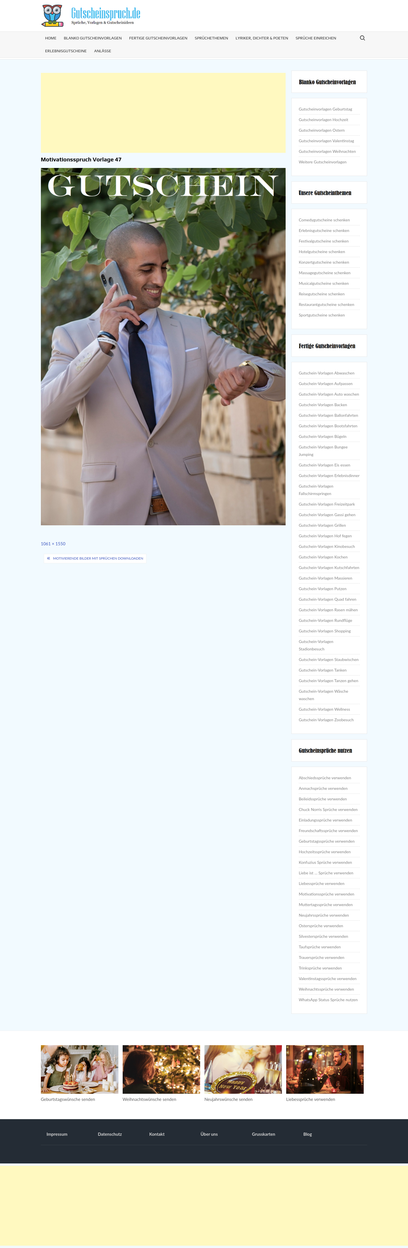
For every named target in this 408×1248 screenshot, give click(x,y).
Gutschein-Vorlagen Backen (323, 404)
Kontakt (157, 1134)
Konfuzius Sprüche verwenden (325, 862)
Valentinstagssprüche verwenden (328, 978)
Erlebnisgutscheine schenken (324, 230)
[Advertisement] (163, 113)
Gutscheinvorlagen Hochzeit (323, 119)
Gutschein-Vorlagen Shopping (325, 630)
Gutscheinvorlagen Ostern (322, 130)
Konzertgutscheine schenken (324, 262)
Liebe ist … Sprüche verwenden (326, 872)
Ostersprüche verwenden (321, 925)
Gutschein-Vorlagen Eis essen (324, 464)
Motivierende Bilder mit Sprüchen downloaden (98, 558)
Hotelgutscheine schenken (322, 251)
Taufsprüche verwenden (320, 946)
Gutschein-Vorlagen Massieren (325, 578)
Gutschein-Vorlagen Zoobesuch (326, 719)
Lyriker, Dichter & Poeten (262, 38)
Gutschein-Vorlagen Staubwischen (329, 659)
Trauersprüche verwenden (322, 957)
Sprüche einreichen (316, 38)
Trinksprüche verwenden (320, 967)
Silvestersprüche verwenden (323, 936)
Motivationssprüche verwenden (326, 894)
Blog (307, 1134)
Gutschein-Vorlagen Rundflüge (325, 620)
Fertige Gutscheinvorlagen (158, 38)
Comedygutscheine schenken (324, 219)
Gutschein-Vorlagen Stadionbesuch (316, 645)
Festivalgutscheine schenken (324, 241)
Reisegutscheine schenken (322, 293)
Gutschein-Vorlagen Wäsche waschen (323, 695)
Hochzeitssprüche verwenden (325, 851)
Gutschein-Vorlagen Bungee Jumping (323, 450)
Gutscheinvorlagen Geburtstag (325, 109)
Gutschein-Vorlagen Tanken (323, 670)
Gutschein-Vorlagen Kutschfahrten (329, 567)
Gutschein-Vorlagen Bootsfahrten (328, 425)
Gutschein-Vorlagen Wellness (324, 709)
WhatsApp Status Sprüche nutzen (328, 999)
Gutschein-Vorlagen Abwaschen (327, 372)
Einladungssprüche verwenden (325, 820)
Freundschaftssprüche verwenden (328, 830)
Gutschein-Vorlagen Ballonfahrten (328, 415)
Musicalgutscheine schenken (324, 283)
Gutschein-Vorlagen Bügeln (323, 436)
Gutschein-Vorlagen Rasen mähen (328, 609)
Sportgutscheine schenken (322, 314)
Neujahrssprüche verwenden (324, 915)
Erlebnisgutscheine (66, 51)
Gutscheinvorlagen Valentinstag (326, 140)
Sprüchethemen (211, 38)
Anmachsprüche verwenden (323, 788)
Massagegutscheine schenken (325, 272)
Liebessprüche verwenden (322, 883)
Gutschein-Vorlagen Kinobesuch (327, 546)
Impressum (57, 1134)
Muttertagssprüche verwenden (326, 904)
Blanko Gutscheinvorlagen (93, 38)
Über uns (209, 1134)
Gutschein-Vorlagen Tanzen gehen (328, 680)
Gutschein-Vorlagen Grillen (322, 525)
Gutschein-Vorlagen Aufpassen (326, 383)
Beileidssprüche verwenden (323, 798)
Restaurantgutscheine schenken (326, 304)
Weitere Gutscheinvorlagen (323, 161)
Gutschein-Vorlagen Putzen (323, 588)
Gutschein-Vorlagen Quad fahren (327, 599)
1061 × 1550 (53, 543)
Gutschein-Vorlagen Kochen (323, 556)
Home (51, 38)
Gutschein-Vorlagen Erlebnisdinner (329, 475)
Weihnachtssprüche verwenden (326, 989)
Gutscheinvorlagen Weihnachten (327, 151)
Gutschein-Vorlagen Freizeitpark (327, 504)
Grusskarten (263, 1134)
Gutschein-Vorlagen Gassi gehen (327, 514)
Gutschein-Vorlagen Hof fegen (325, 535)
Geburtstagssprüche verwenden (327, 841)
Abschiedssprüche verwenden (325, 777)
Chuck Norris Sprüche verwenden (328, 809)
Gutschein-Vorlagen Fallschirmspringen (316, 490)
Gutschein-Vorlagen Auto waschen (329, 394)
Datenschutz (110, 1134)
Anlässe (102, 51)
